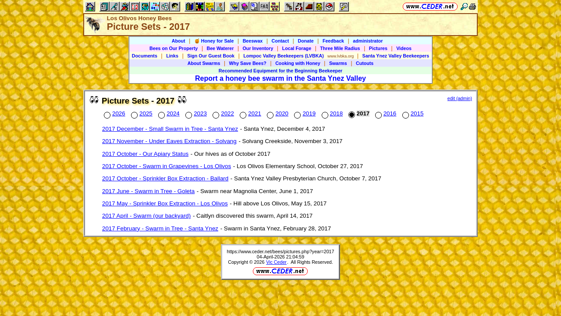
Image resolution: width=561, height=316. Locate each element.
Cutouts (364, 63)
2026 (113, 113)
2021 (249, 113)
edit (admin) (459, 98)
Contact (280, 40)
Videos (404, 48)
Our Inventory (258, 48)
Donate (305, 40)
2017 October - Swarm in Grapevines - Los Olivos (166, 166)
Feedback (333, 40)
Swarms (338, 63)
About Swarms (204, 63)
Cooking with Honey (297, 63)
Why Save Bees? (247, 63)
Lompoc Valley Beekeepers (283, 55)
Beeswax (253, 40)
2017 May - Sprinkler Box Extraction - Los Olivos (165, 203)
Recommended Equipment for (280, 70)
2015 (412, 113)
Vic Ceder (276, 262)
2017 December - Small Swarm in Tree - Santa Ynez (170, 129)
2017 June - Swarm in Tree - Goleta (148, 191)
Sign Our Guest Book (210, 55)
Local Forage (296, 48)
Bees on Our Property (173, 48)
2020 (276, 113)
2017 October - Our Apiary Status (145, 154)
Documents (144, 55)
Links (172, 55)
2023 (195, 113)
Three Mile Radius (340, 48)
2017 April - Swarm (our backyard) (146, 215)
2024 (168, 113)
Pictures (378, 48)
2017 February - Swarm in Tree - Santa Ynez (160, 228)
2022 (222, 113)
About (178, 40)
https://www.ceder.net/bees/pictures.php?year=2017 (280, 251)
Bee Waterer (220, 48)
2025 (141, 113)
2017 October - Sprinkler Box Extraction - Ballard (165, 178)
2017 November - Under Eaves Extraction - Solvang (169, 141)
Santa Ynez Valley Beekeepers (396, 55)
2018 (331, 113)
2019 (304, 113)
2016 (385, 113)
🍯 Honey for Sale (214, 40)
